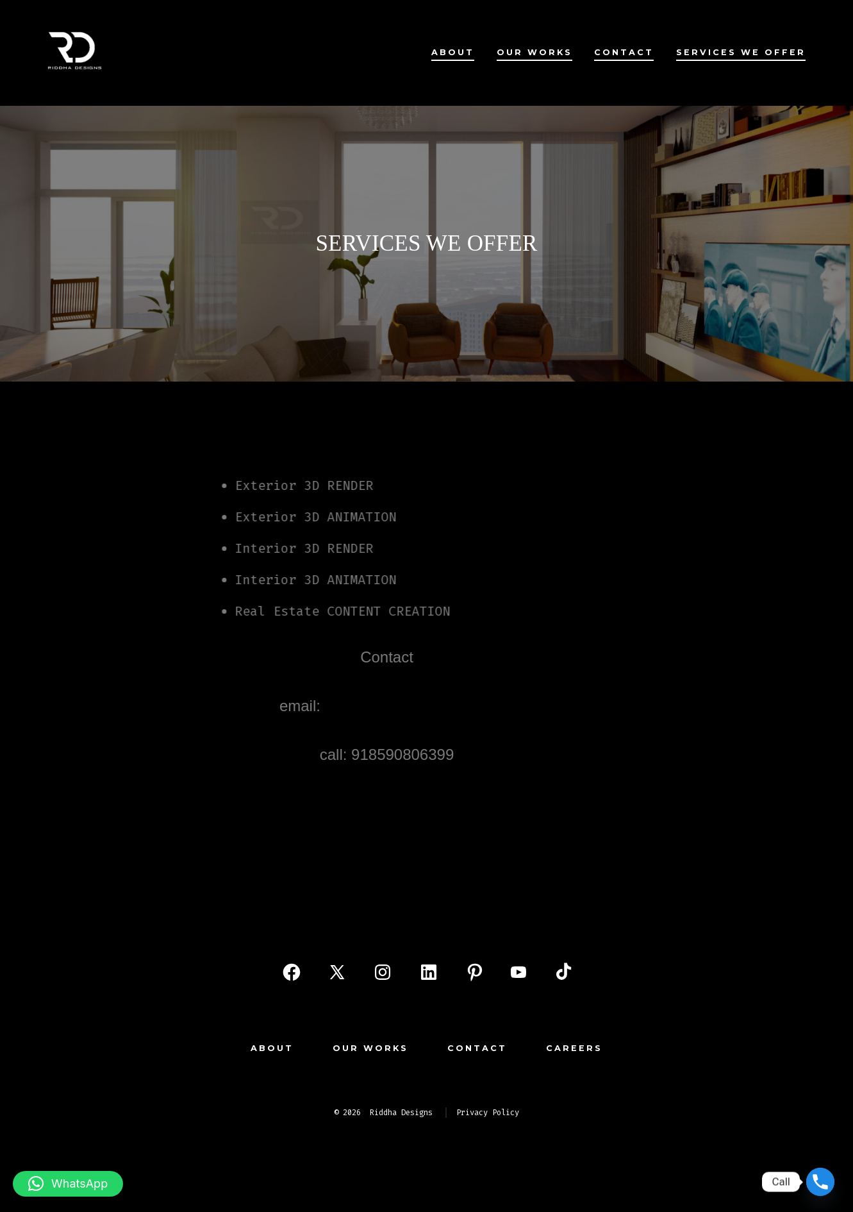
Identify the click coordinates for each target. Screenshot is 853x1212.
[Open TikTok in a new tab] (562, 972)
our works (534, 52)
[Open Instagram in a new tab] (382, 972)
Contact (624, 52)
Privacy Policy (487, 1112)
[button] (68, 1184)
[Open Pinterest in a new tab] (474, 972)
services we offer (741, 52)
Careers (574, 1048)
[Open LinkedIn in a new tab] (428, 972)
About (452, 52)
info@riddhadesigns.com (391, 705)
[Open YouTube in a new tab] (518, 972)
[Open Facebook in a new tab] (291, 972)
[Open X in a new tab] (337, 972)
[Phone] (820, 1182)
